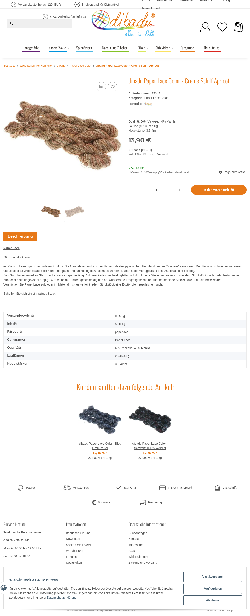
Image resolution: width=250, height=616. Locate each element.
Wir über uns (74, 550)
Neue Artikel (151, 8)
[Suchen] (11, 23)
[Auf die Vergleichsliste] (101, 86)
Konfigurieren (211, 589)
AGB (132, 550)
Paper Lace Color (156, 98)
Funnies (71, 557)
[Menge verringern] (133, 190)
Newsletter (73, 539)
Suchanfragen (138, 533)
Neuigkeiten (74, 562)
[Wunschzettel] (222, 27)
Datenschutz (137, 568)
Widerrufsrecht (138, 557)
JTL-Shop (227, 610)
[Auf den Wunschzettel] (112, 86)
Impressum (136, 545)
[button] (205, 27)
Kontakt (134, 539)
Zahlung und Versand (143, 562)
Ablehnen (211, 600)
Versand (162, 154)
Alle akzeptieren (211, 578)
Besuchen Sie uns (78, 533)
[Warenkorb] (239, 27)
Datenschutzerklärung (71, 598)
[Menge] (156, 190)
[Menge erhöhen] (179, 190)
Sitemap (71, 568)
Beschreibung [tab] (20, 236)
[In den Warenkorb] (219, 190)
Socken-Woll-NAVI (78, 545)
